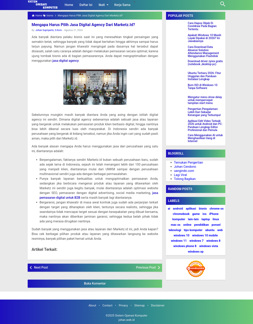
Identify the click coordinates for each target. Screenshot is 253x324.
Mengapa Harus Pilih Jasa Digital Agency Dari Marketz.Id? (83, 24)
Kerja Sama (122, 5)
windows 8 (213, 241)
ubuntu (209, 230)
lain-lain (193, 219)
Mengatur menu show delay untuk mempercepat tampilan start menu (205, 100)
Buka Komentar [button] (95, 283)
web (220, 230)
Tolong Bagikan (185, 179)
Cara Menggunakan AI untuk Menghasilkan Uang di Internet (205, 138)
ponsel (216, 225)
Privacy (123, 305)
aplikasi (191, 208)
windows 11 (179, 241)
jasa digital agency (65, 61)
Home (69, 5)
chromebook (181, 214)
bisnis (203, 208)
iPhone (214, 214)
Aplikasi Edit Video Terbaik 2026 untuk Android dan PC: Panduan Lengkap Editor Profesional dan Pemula (205, 126)
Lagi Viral (180, 175)
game (196, 214)
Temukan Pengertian (188, 162)
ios (204, 214)
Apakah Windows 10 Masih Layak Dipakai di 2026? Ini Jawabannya (204, 38)
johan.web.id (126, 320)
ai (169, 208)
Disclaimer (157, 305)
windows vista (208, 246)
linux (216, 219)
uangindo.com (184, 171)
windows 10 (181, 235)
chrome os (217, 208)
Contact (107, 305)
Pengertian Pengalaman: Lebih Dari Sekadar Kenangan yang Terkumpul (204, 112)
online (187, 225)
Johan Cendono (185, 167)
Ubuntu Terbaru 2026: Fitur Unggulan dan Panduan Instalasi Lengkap (204, 76)
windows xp (196, 251)
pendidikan (201, 225)
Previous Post (146, 267)
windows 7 (197, 241)
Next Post (41, 267)
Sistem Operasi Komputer (131, 315)
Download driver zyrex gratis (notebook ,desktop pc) (205, 63)
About (92, 305)
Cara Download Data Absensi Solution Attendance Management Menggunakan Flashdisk (203, 52)
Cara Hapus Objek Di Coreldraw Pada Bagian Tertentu (202, 26)
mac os (175, 225)
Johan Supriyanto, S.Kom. (48, 30)
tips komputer (193, 230)
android (178, 208)
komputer (178, 219)
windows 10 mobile (205, 235)
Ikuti (104, 4)
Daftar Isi (85, 5)
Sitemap (139, 305)
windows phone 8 (184, 246)
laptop (206, 219)
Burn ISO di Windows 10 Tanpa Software (202, 87)
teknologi (175, 230)
